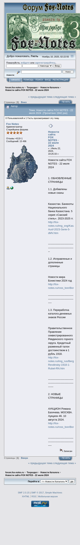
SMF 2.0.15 (23, 492)
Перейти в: (34, 481)
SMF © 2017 (37, 492)
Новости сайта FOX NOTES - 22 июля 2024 (53, 138)
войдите (25, 62)
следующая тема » (64, 96)
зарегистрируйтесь (45, 62)
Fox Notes (12, 123)
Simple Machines (53, 492)
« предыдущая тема (40, 96)
